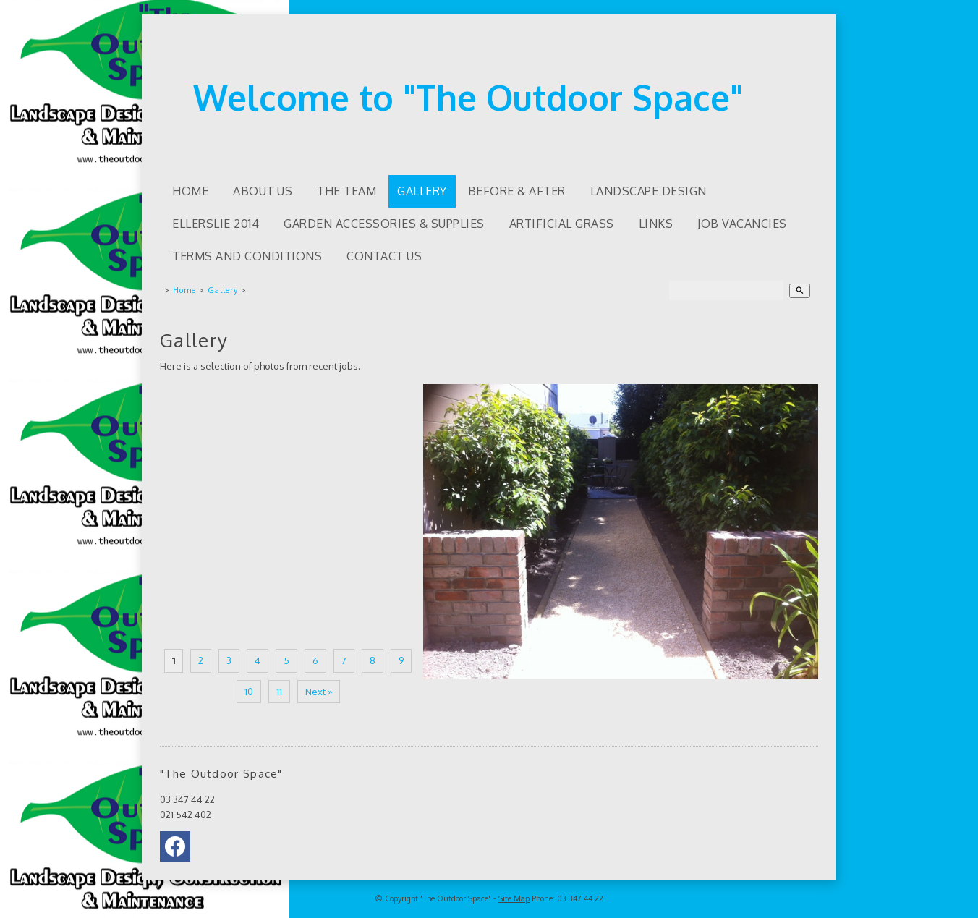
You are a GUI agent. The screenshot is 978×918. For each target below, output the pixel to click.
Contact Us (384, 256)
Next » (318, 691)
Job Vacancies (742, 223)
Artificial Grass (561, 223)
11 (279, 691)
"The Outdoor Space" (455, 898)
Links (656, 223)
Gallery (422, 191)
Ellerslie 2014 (215, 223)
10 (248, 691)
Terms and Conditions (247, 256)
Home (190, 191)
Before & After (517, 191)
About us (262, 191)
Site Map (514, 898)
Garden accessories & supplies (384, 223)
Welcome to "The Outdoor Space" (468, 97)
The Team (346, 191)
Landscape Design (648, 191)
